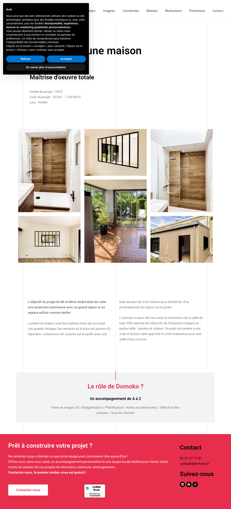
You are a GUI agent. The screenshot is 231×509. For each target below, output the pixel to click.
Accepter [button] (66, 490)
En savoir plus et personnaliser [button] (46, 498)
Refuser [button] (26, 490)
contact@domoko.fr (194, 463)
